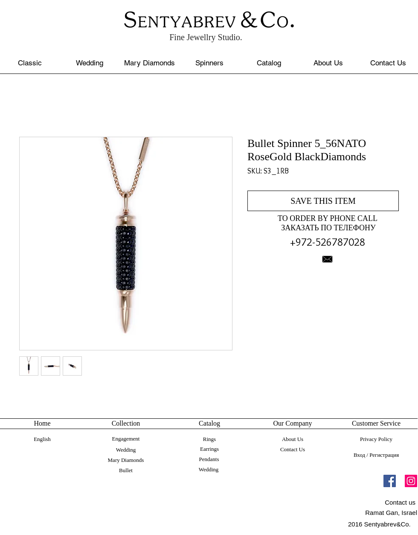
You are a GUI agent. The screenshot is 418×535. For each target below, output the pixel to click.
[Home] (42, 423)
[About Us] (328, 63)
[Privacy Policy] (376, 439)
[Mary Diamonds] (149, 63)
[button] (376, 423)
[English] (42, 439)
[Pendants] (209, 459)
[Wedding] (89, 63)
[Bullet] (126, 470)
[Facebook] (389, 481)
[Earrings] (209, 449)
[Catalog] (269, 63)
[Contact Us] (388, 63)
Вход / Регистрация (376, 455)
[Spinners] (209, 63)
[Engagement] (126, 439)
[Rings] (209, 439)
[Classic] (29, 63)
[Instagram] (411, 481)
